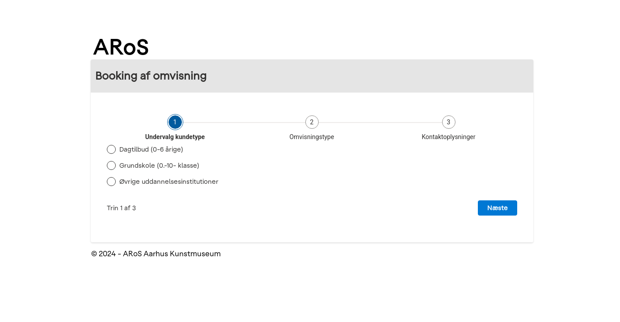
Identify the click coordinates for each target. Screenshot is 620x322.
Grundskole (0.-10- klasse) (159, 165)
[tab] (175, 127)
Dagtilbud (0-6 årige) (151, 149)
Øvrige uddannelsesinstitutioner (169, 181)
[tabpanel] (312, 178)
